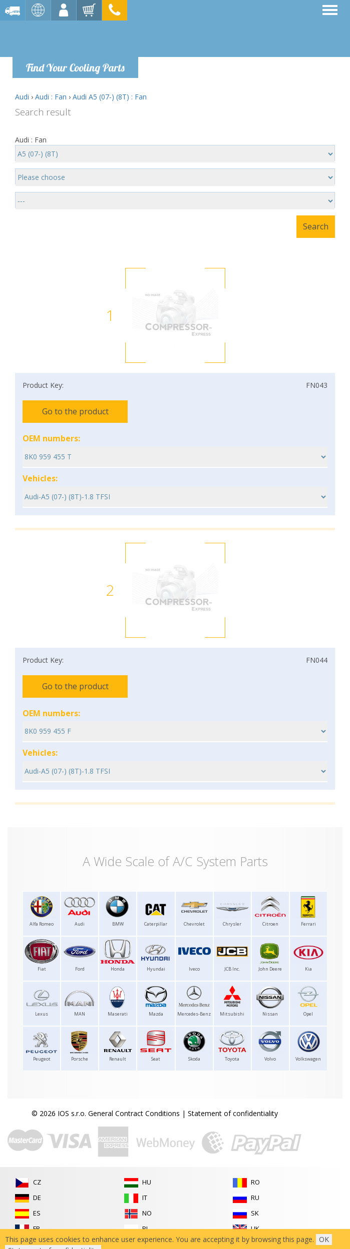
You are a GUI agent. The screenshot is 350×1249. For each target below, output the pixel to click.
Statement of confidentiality (233, 1113)
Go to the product (75, 411)
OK (324, 1239)
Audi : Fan (51, 96)
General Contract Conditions (134, 1113)
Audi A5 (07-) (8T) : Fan (110, 96)
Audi (22, 96)
